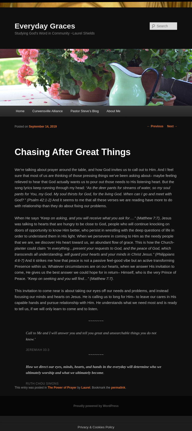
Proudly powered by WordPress (95, 406)
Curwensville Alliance (47, 111)
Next (172, 126)
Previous (155, 126)
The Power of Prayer (62, 387)
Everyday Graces (45, 26)
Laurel (85, 387)
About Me (113, 111)
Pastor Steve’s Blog (85, 111)
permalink (118, 387)
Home (20, 111)
